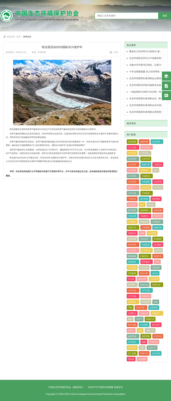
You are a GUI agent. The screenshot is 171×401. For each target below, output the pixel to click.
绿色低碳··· (145, 170)
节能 (130, 307)
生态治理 (156, 353)
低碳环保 (158, 227)
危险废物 (142, 359)
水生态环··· (145, 239)
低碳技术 (132, 233)
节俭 (157, 262)
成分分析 (144, 273)
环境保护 (158, 239)
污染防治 (158, 164)
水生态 (155, 273)
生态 (142, 204)
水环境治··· (133, 342)
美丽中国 (146, 164)
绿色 (156, 302)
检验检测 (132, 256)
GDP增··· (132, 285)
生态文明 (146, 187)
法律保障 (132, 170)
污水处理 (154, 279)
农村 (142, 347)
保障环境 (132, 347)
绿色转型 (158, 216)
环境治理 (154, 342)
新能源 (131, 359)
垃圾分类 (144, 313)
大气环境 (132, 153)
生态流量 (132, 239)
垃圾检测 (132, 273)
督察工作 (150, 330)
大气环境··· (133, 176)
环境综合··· (133, 302)
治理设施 (132, 267)
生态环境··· (157, 141)
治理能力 (132, 313)
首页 (18, 36)
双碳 (142, 233)
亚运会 (151, 204)
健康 (140, 330)
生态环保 (158, 182)
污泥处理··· (157, 222)
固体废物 (156, 199)
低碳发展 (144, 141)
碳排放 (158, 250)
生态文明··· (133, 159)
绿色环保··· (145, 210)
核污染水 (156, 325)
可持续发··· (146, 193)
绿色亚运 (132, 204)
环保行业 (150, 319)
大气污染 (158, 187)
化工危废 (132, 353)
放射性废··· (133, 336)
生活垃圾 (144, 267)
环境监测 (146, 302)
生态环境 (146, 159)
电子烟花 (132, 210)
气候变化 (132, 199)
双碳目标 (146, 296)
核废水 (131, 330)
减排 (156, 170)
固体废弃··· (133, 262)
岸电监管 (146, 244)
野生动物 (132, 325)
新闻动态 (27, 36)
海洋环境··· (133, 244)
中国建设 (132, 222)
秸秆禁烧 (146, 336)
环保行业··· (157, 285)
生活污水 (152, 347)
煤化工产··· (133, 187)
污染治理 (132, 216)
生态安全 (158, 336)
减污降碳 (144, 199)
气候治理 (144, 222)
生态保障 (152, 233)
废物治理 (142, 279)
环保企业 (144, 285)
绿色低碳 (132, 141)
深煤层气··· (157, 313)
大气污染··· (133, 147)
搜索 (164, 15)
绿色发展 (158, 210)
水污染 (131, 279)
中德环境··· (145, 256)
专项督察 (146, 182)
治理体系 (154, 307)
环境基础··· (146, 262)
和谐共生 (158, 256)
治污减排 (158, 244)
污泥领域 (146, 227)
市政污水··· (133, 227)
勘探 (130, 319)
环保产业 (144, 353)
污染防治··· (146, 176)
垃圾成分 (156, 267)
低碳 (144, 342)
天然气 (139, 319)
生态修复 (144, 325)
